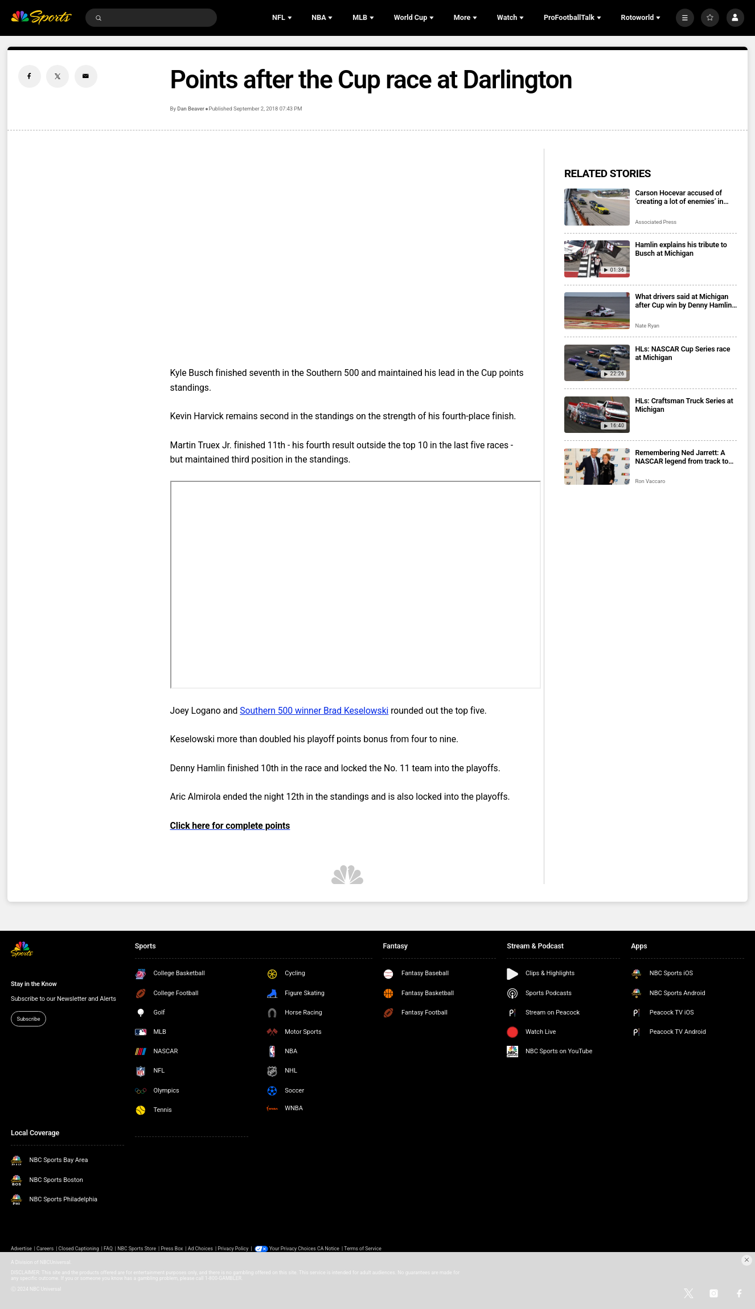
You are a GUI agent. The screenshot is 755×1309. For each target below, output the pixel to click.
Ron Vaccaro (650, 481)
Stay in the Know (34, 984)
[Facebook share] (29, 76)
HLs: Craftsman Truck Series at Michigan (684, 405)
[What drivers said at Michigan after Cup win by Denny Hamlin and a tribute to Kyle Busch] (597, 310)
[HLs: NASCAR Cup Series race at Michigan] (597, 363)
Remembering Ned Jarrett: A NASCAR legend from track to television (681, 456)
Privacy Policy (233, 1248)
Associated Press (655, 222)
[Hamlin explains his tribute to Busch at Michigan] (597, 258)
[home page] (41, 17)
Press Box (172, 1248)
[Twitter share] (57, 76)
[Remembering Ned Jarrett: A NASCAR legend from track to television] (597, 466)
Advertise (21, 1248)
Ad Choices (200, 1248)
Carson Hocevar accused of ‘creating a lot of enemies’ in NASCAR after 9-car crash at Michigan (680, 197)
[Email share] (86, 76)
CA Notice (328, 1248)
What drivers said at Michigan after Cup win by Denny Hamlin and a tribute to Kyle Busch (683, 300)
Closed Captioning (79, 1248)
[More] (685, 18)
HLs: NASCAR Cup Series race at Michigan (682, 353)
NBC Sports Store (136, 1248)
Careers (45, 1248)
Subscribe (28, 1019)
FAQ (108, 1248)
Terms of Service (362, 1248)
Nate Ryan (647, 325)
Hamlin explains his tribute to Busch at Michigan (681, 248)
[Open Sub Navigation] (291, 17)
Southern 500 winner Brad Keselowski (314, 710)
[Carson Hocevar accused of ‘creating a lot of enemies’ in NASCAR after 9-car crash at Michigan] (597, 207)
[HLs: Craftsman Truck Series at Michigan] (597, 414)
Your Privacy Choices (292, 1248)
